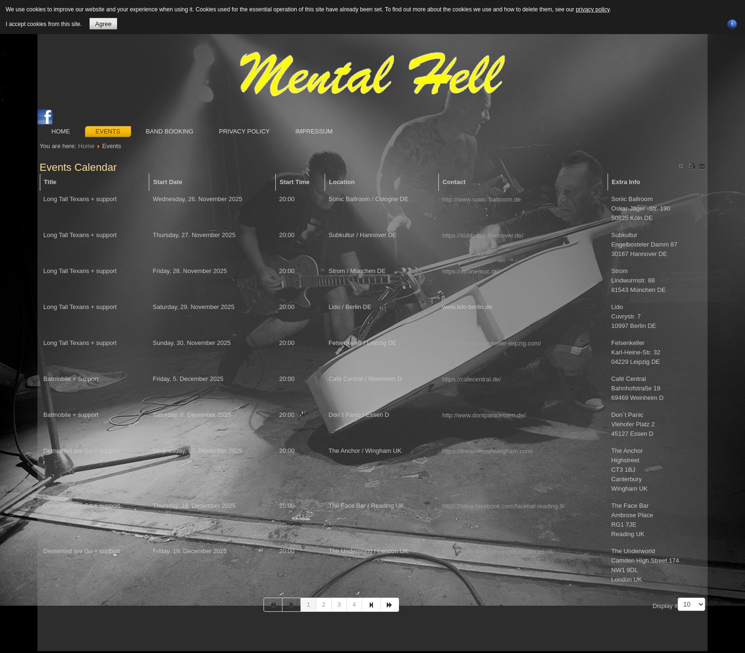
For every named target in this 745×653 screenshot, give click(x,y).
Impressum (314, 131)
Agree (103, 23)
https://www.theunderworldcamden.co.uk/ (498, 551)
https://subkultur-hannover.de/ (482, 235)
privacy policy (592, 9)
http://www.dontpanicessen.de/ (484, 415)
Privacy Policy (244, 131)
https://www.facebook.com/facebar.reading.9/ (503, 506)
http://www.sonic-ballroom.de (481, 199)
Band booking (169, 131)
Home (61, 131)
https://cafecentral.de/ (471, 379)
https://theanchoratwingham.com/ (487, 451)
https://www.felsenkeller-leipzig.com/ (491, 343)
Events (108, 131)
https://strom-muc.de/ (471, 271)
